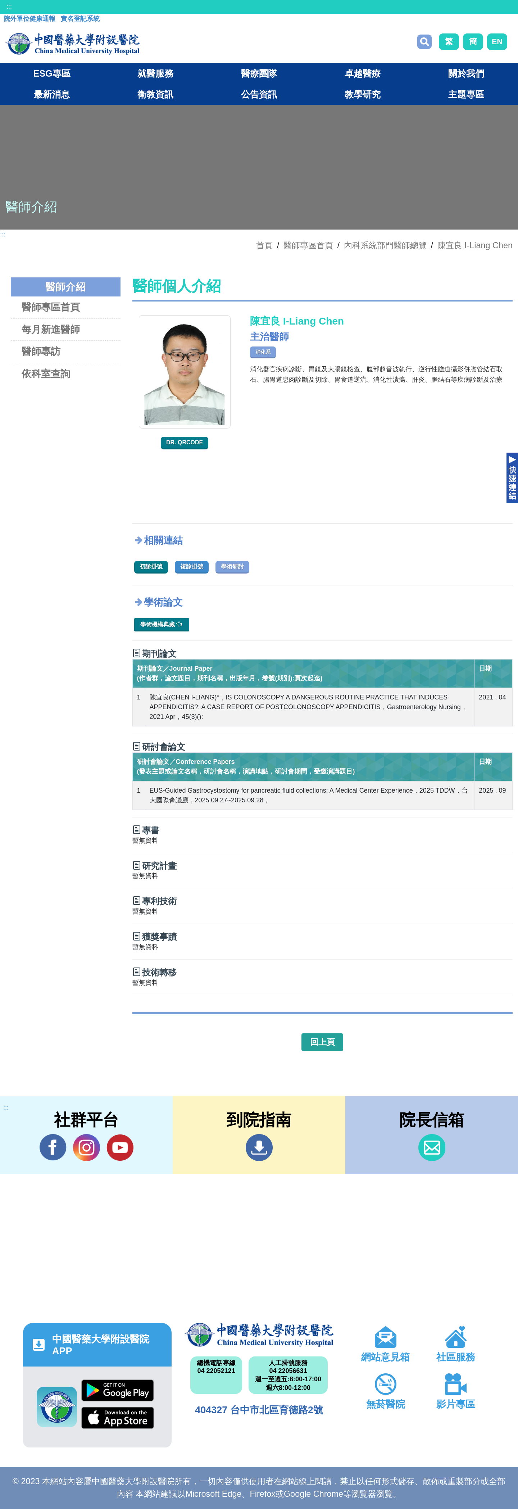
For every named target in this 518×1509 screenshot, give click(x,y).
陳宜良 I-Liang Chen (475, 245)
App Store (117, 1418)
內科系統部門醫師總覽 (385, 245)
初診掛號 (151, 566)
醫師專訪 (41, 351)
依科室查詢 (46, 373)
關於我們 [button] (466, 73)
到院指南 (259, 1147)
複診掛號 (191, 566)
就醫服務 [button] (155, 73)
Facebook (53, 1147)
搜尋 (424, 42)
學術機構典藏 (161, 624)
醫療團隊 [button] (259, 73)
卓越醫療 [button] (363, 73)
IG (86, 1147)
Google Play (117, 1390)
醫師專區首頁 (51, 307)
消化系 (263, 352)
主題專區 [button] (466, 94)
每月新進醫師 (51, 329)
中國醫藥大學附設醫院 (259, 1335)
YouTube (119, 1147)
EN (497, 41)
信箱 (431, 1147)
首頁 (264, 245)
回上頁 (322, 1042)
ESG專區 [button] (51, 73)
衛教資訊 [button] (155, 94)
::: (9, 6)
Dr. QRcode (184, 442)
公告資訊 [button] (259, 94)
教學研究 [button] (363, 94)
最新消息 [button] (52, 94)
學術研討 (232, 566)
